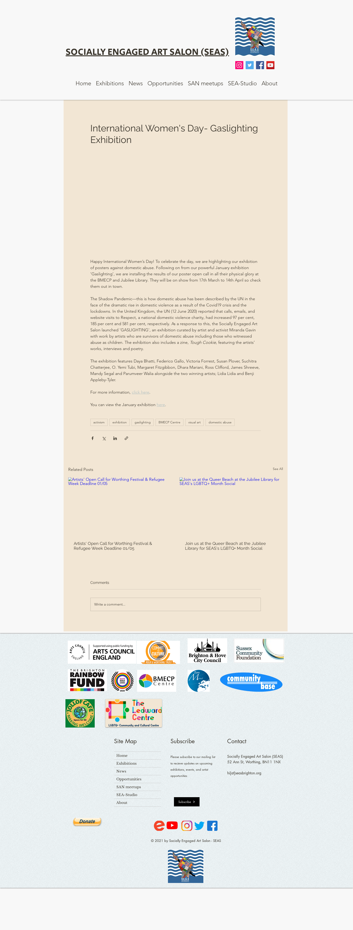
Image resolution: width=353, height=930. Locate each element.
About (121, 802)
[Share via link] (126, 438)
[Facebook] (260, 65)
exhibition (119, 422)
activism (99, 422)
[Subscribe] (187, 801)
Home (122, 755)
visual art (194, 422)
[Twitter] (250, 65)
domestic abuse (220, 422)
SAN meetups (128, 787)
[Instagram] (239, 65)
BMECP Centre (169, 422)
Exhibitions (126, 763)
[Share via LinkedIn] (115, 438)
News (121, 771)
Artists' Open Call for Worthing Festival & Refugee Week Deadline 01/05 (113, 546)
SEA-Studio (126, 795)
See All (278, 469)
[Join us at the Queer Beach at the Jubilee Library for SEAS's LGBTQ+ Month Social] (231, 506)
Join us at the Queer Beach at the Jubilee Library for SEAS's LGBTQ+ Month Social (225, 546)
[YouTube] (270, 65)
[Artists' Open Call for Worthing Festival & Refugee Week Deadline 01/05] (120, 506)
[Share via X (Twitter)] (104, 438)
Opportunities (128, 779)
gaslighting (143, 422)
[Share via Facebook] (92, 438)
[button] (110, 83)
